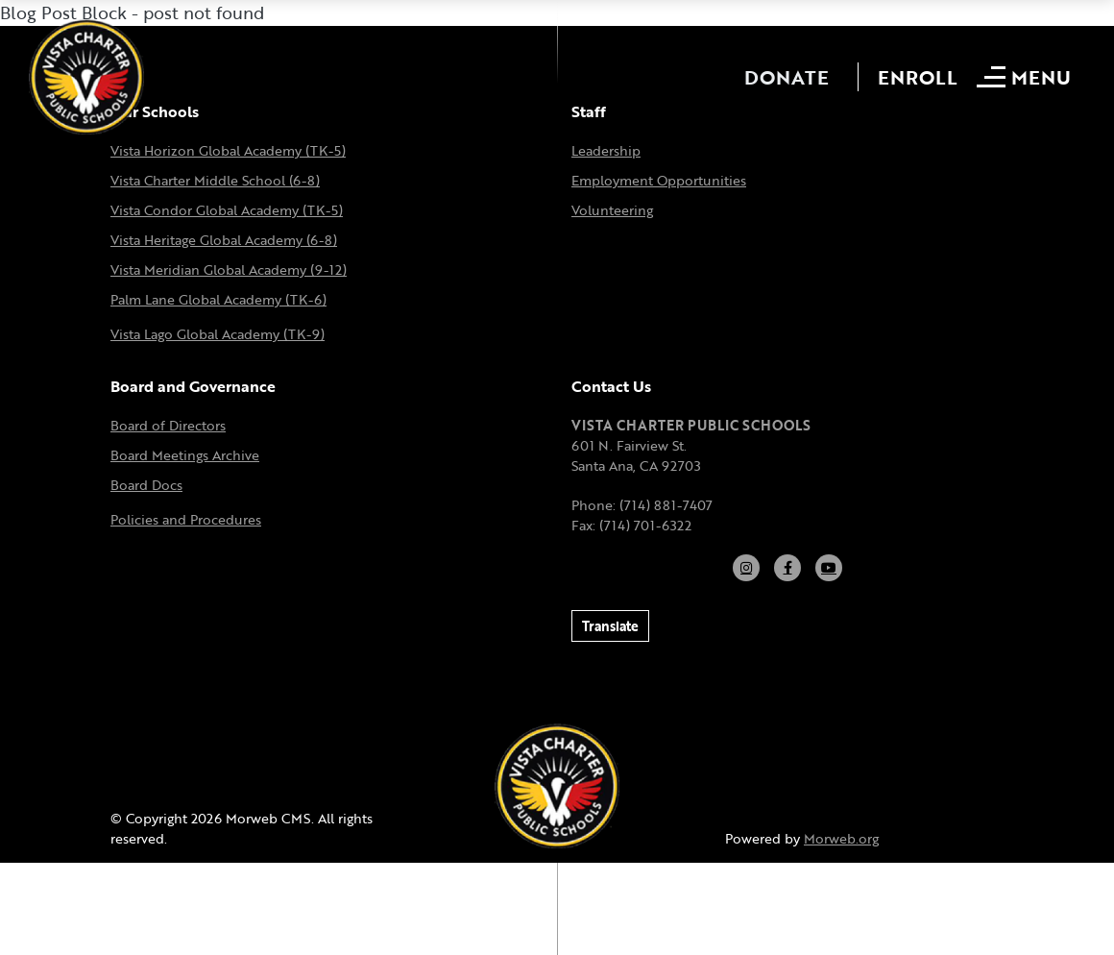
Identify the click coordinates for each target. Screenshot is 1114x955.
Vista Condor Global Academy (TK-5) (226, 210)
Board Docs (146, 485)
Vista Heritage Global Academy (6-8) (223, 240)
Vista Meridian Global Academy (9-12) (228, 269)
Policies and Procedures (185, 519)
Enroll (917, 76)
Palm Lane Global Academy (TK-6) (218, 299)
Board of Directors (168, 425)
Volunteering (612, 210)
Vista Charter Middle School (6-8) (215, 180)
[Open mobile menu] (1026, 76)
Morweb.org (841, 838)
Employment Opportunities (658, 180)
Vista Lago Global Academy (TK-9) (217, 334)
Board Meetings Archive (184, 455)
